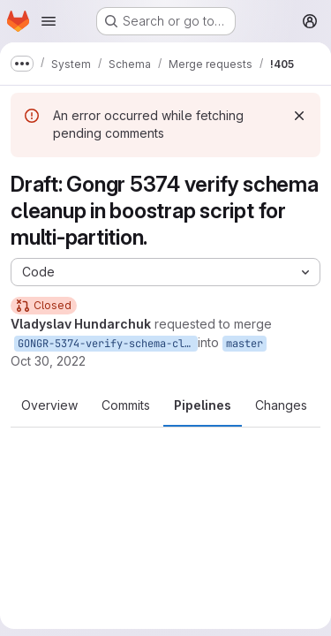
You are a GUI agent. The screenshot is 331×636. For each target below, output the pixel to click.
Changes (281, 405)
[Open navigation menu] (48, 21)
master (244, 344)
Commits (126, 405)
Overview (49, 405)
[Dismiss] (299, 115)
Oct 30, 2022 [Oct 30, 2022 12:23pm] (48, 360)
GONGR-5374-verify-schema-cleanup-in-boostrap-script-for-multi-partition (108, 344)
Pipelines (202, 405)
